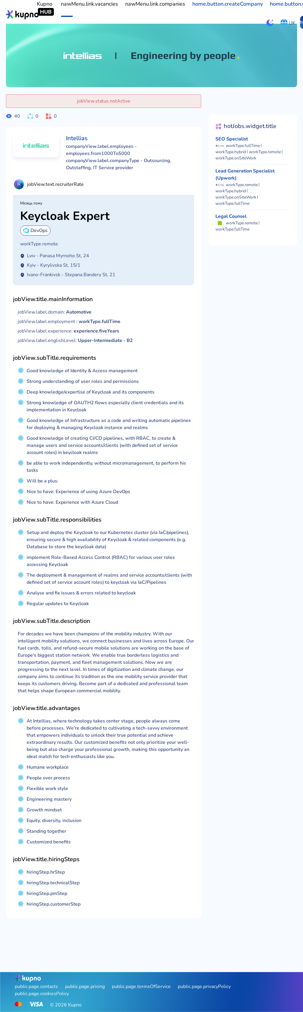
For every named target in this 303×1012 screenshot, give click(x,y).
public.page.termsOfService (141, 986)
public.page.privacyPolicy (204, 986)
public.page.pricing (85, 986)
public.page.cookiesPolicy (42, 993)
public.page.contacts (36, 986)
